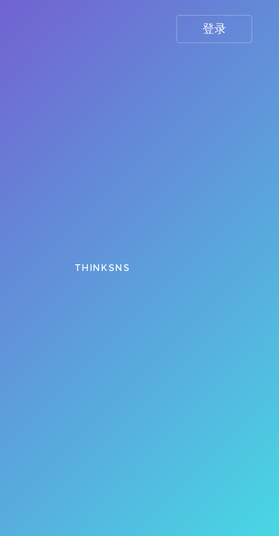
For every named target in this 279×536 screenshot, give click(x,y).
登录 (214, 29)
